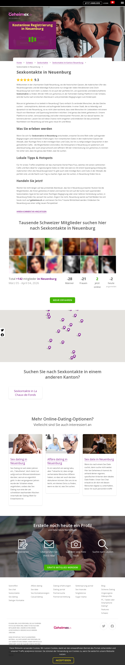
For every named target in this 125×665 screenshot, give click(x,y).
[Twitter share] (2, 330)
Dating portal (59, 589)
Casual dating (37, 596)
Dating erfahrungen (62, 585)
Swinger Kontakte (16, 600)
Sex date (34, 589)
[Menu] (122, 2)
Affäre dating (36, 585)
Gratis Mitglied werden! (62, 567)
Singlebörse (80, 593)
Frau (41, 43)
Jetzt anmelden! (92, 3)
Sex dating (13, 596)
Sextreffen (13, 585)
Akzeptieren (63, 660)
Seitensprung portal (84, 585)
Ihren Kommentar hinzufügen (31, 211)
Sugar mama (80, 596)
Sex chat (12, 589)
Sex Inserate (80, 589)
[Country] (113, 2)
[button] (70, 325)
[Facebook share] (2, 335)
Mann (24, 43)
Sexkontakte (14, 593)
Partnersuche (59, 593)
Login (105, 3)
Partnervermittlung (61, 596)
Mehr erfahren (62, 300)
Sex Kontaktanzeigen (40, 593)
